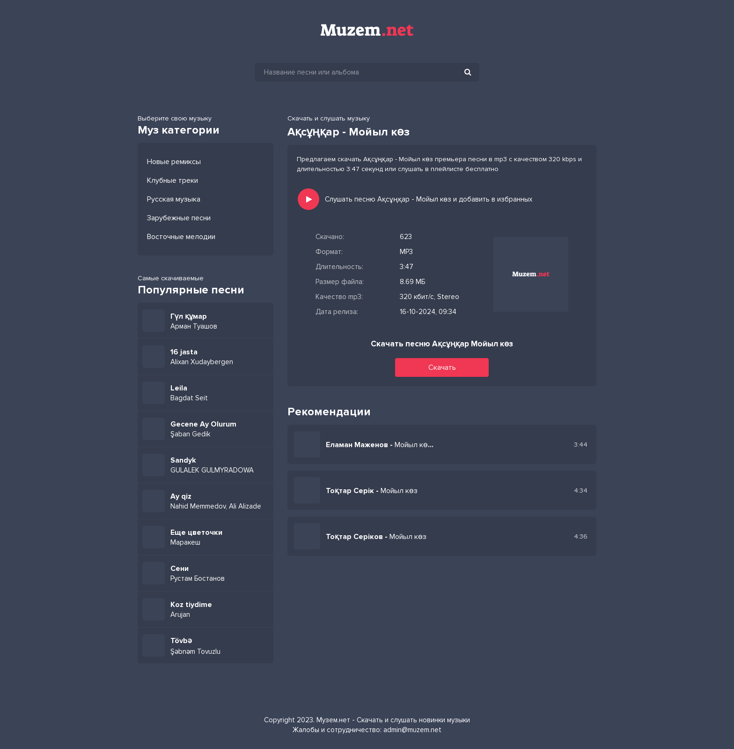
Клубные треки (172, 180)
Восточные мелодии (181, 236)
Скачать (442, 367)
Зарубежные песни (179, 218)
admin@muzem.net (412, 730)
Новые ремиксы (174, 161)
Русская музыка (173, 199)
